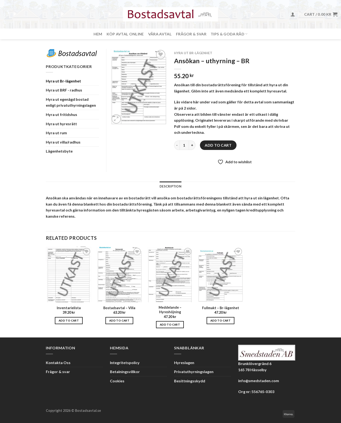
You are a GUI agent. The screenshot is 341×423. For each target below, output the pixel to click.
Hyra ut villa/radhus (63, 142)
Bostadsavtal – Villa (119, 308)
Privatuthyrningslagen (193, 371)
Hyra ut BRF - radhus (64, 90)
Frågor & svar (191, 34)
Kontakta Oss (58, 362)
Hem (98, 34)
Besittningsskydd (189, 381)
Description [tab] (170, 186)
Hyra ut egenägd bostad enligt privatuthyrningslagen (71, 102)
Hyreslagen (184, 362)
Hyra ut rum (56, 132)
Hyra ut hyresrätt (61, 123)
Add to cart (218, 145)
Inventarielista (69, 308)
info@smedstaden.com (258, 380)
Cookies (117, 381)
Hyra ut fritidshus (61, 114)
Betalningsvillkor (125, 371)
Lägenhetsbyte (59, 151)
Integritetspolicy (125, 362)
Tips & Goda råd (229, 34)
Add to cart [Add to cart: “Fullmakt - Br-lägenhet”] (220, 320)
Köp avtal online (125, 34)
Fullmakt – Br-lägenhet (220, 308)
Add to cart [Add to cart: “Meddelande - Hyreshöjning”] (170, 324)
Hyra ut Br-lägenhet (193, 53)
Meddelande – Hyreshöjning (170, 309)
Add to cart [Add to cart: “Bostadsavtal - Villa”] (119, 320)
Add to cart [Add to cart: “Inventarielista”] (69, 320)
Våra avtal (160, 34)
